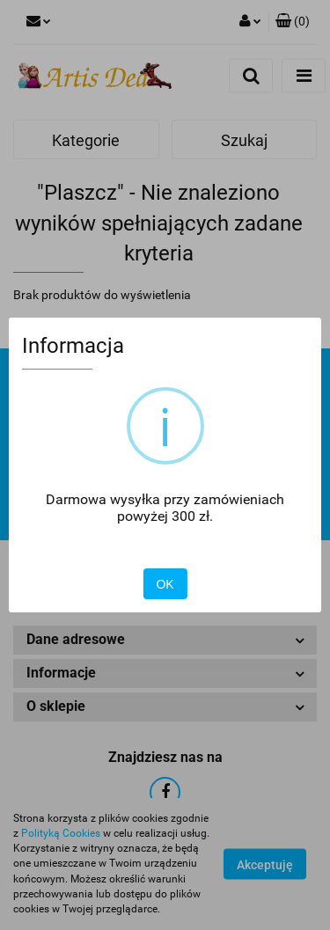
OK (164, 584)
